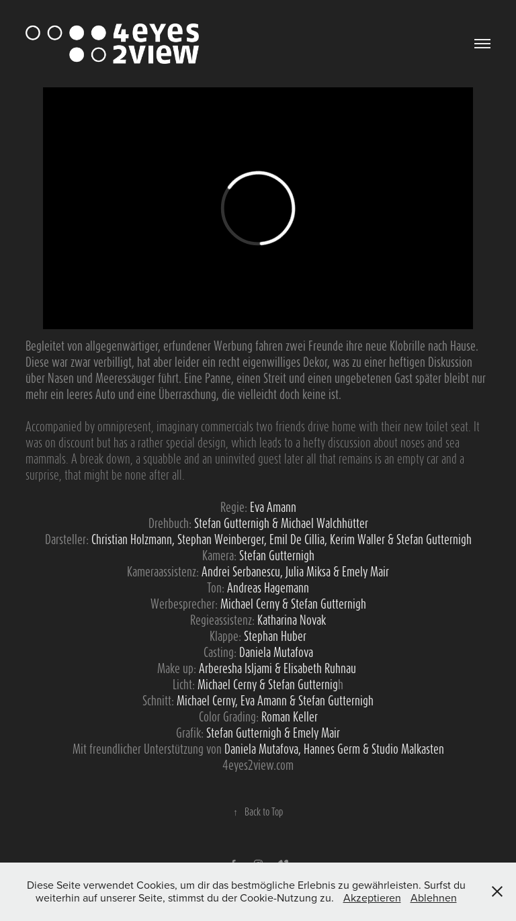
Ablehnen (434, 897)
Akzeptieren (372, 897)
